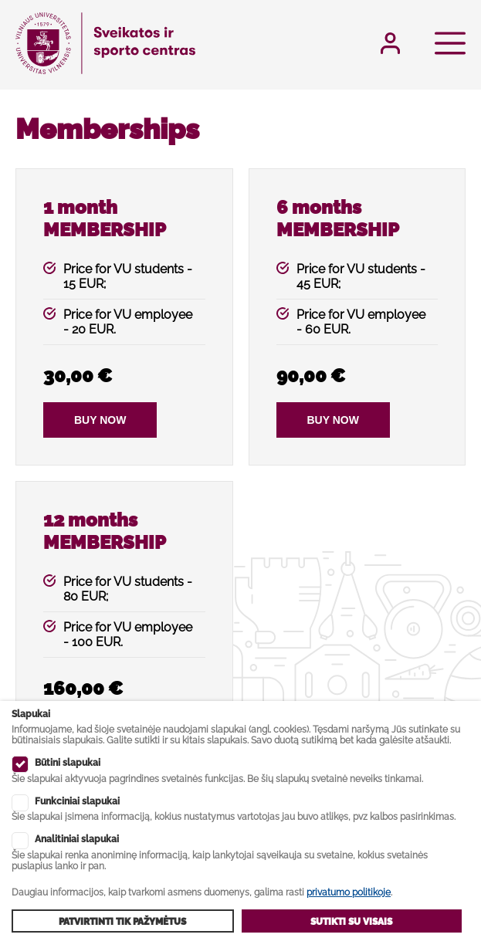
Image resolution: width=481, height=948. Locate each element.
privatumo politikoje (349, 892)
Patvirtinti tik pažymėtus (122, 921)
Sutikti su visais (351, 921)
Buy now (100, 420)
